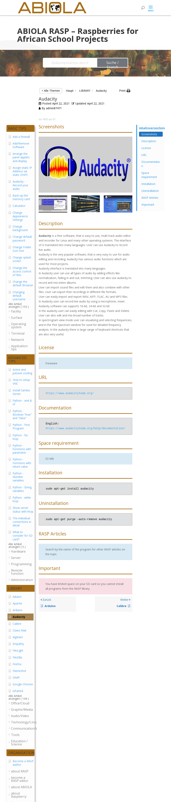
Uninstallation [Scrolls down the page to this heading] (150, 191)
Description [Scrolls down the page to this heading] (148, 141)
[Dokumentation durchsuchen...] (70, 63)
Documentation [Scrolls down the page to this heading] (150, 164)
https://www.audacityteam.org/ (70, 393)
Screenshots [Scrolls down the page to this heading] (149, 134)
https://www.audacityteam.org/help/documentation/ (85, 428)
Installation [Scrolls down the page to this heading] (148, 184)
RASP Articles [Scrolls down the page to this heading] (149, 198)
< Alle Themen (51, 90)
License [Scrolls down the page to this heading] (146, 148)
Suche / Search (112, 64)
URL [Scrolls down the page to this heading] (144, 155)
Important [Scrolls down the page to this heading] (147, 204)
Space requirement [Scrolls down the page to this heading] (149, 175)
